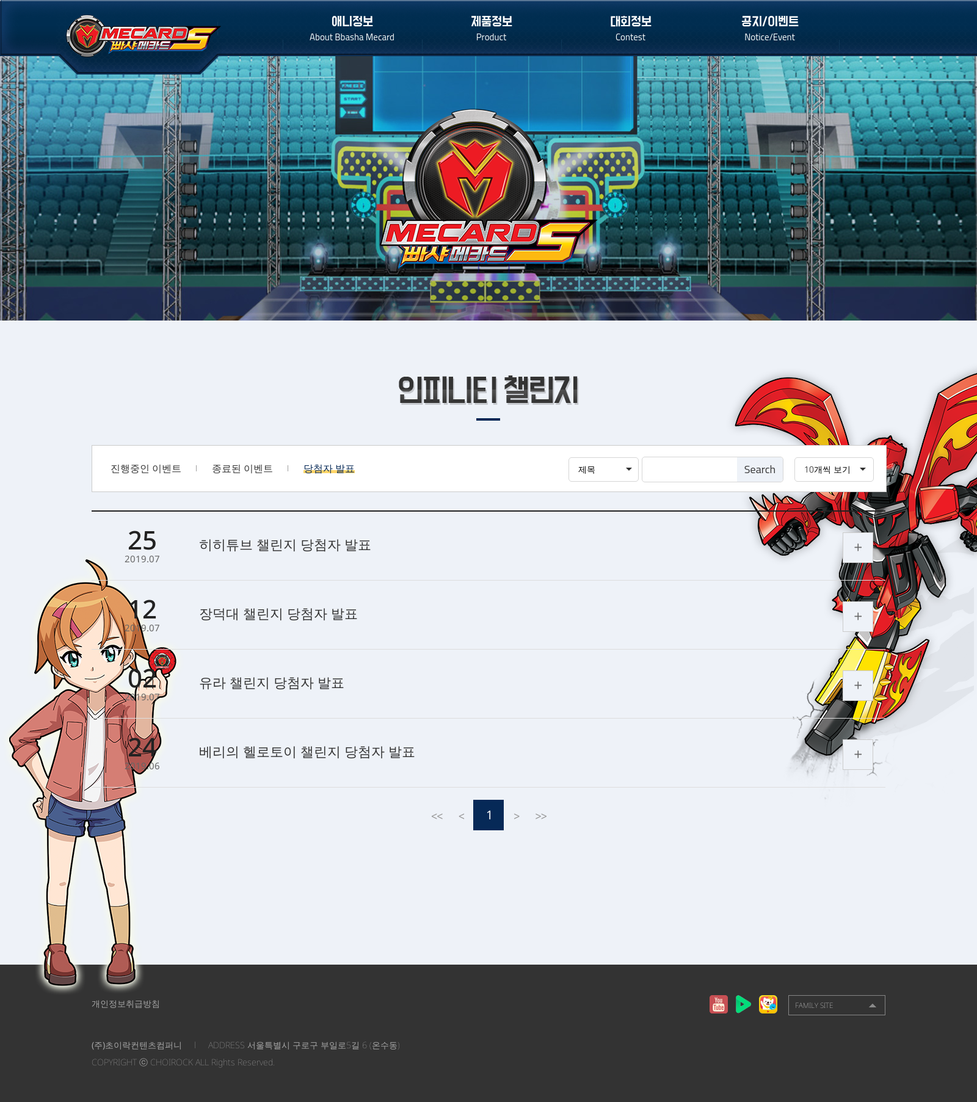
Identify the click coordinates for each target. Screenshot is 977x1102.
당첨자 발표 (329, 468)
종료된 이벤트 (242, 468)
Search (759, 469)
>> (540, 814)
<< (436, 814)
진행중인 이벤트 (146, 468)
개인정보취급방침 (126, 1003)
